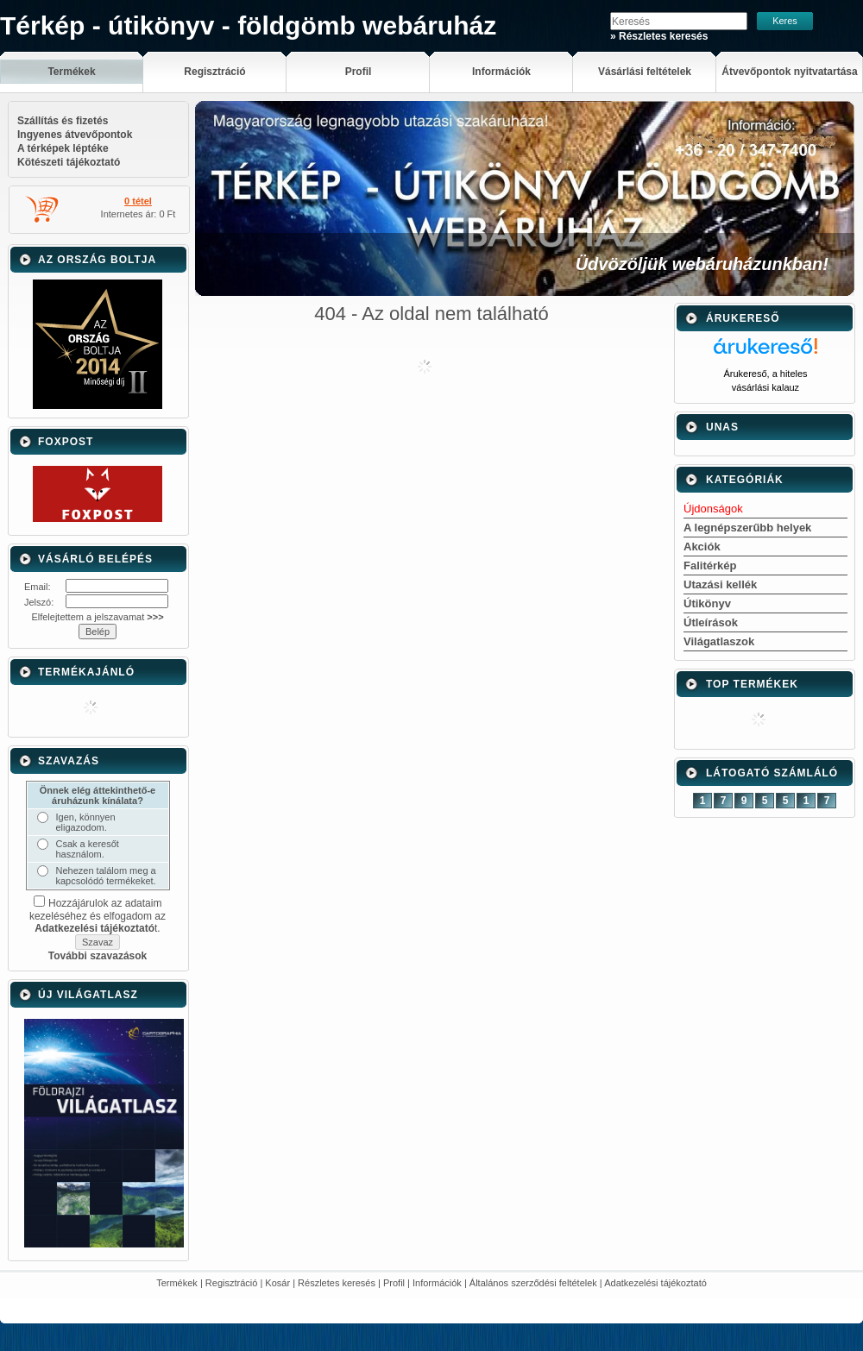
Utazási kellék (720, 584)
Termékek (177, 1283)
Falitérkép (709, 565)
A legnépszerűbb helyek (747, 527)
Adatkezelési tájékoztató (655, 1283)
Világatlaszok (718, 641)
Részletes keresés (336, 1283)
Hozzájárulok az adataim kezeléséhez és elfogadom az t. (97, 915)
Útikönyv (707, 603)
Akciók (702, 546)
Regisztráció (231, 1283)
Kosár (277, 1283)
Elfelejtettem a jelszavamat (97, 617)
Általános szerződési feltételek (533, 1283)
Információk (437, 1283)
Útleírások (710, 622)
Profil (394, 1283)
